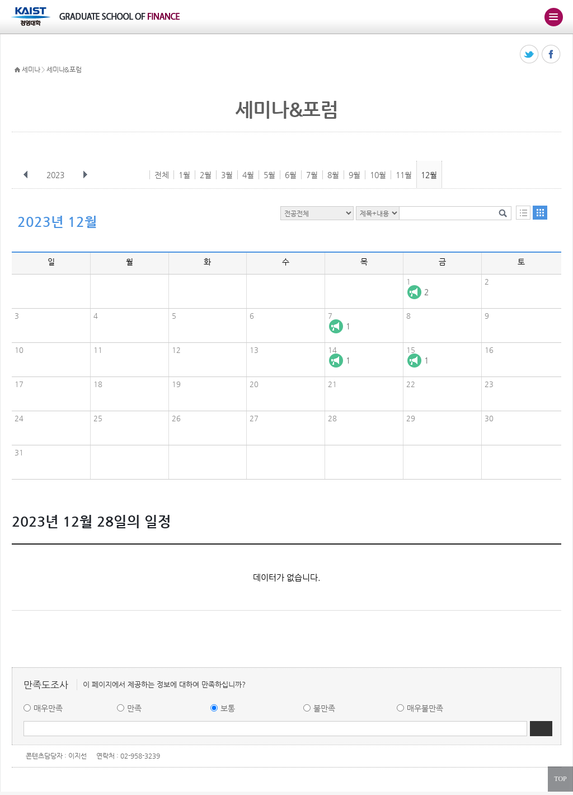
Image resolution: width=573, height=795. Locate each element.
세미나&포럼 (63, 69)
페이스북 (551, 54)
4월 (248, 174)
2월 (206, 174)
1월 (184, 174)
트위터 (529, 54)
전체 (161, 174)
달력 (540, 213)
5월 (269, 174)
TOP (560, 779)
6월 (291, 174)
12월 (429, 174)
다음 (85, 175)
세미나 (31, 69)
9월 (354, 174)
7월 (312, 174)
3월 (227, 174)
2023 (56, 174)
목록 (523, 213)
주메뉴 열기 (553, 17)
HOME (17, 70)
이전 (26, 175)
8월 (333, 174)
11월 (404, 174)
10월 (378, 174)
